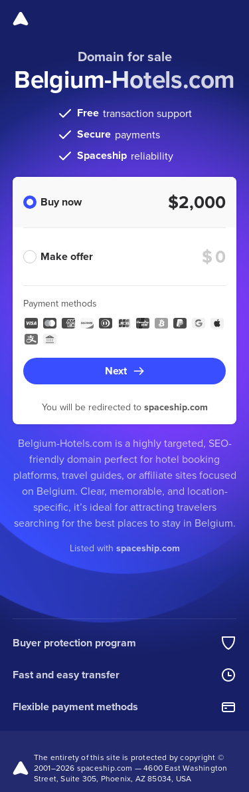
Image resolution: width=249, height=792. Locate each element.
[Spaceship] (21, 19)
